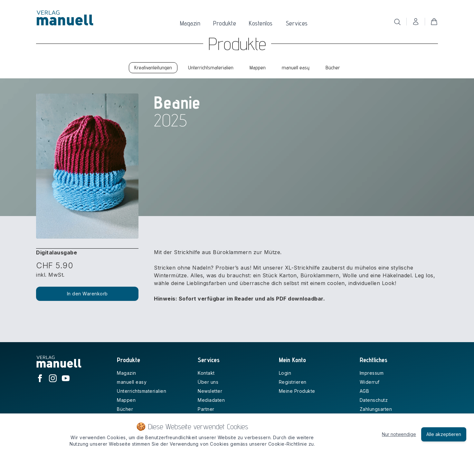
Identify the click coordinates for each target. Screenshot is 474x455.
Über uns (208, 382)
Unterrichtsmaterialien (141, 391)
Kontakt (206, 373)
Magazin (190, 23)
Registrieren (293, 382)
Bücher (125, 409)
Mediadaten (211, 400)
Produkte (224, 23)
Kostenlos (261, 23)
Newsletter (210, 391)
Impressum (372, 373)
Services (297, 23)
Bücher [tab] (333, 67)
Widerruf (370, 382)
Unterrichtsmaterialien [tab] (210, 67)
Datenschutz (374, 400)
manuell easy (132, 382)
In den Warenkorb (87, 293)
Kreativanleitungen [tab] (153, 67)
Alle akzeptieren (443, 434)
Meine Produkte (297, 391)
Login (285, 373)
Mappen (126, 400)
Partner (206, 409)
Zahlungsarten (376, 409)
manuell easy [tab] (295, 67)
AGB (364, 391)
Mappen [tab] (258, 67)
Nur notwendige (399, 434)
